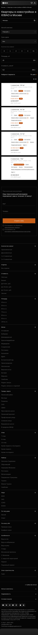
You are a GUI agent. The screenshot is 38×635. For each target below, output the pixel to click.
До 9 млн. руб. (6, 283)
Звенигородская (6, 363)
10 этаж (3, 442)
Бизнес (3, 280)
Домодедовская (6, 337)
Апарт (3, 518)
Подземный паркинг (8, 565)
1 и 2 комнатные (6, 256)
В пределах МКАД (7, 427)
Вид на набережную (8, 542)
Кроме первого (6, 449)
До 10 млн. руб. (6, 287)
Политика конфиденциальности (11, 626)
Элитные (4, 277)
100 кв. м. (4, 321)
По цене (33, 74)
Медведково (5, 343)
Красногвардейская (7, 340)
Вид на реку (5, 545)
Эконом (3, 293)
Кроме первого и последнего (10, 446)
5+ (34, 51)
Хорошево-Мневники (8, 467)
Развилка (4, 401)
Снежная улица (6, 420)
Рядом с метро (6, 382)
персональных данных (12, 227)
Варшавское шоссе (7, 424)
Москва (3, 7)
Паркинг (4, 562)
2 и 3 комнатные (6, 259)
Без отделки (5, 268)
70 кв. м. (4, 312)
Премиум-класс (6, 527)
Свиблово (4, 379)
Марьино (4, 376)
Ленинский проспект (8, 414)
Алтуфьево (5, 330)
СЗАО (3, 502)
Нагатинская (5, 366)
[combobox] (19, 32)
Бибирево (4, 334)
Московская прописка (8, 552)
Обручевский (5, 464)
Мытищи (4, 398)
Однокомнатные (6, 249)
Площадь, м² (5, 56)
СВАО (3, 407)
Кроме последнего (7, 452)
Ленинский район (7, 394)
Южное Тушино (6, 484)
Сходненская (5, 347)
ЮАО (3, 496)
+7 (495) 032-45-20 (31, 584)
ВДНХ (3, 356)
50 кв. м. (4, 305)
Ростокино (4, 350)
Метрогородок (6, 474)
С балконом (5, 555)
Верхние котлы (6, 369)
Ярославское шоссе (8, 411)
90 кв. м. (4, 318)
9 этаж (3, 439)
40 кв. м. (4, 302)
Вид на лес (5, 539)
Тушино (3, 480)
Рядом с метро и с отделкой (10, 386)
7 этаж (3, 436)
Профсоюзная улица (8, 417)
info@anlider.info (6, 624)
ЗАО (2, 499)
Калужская (5, 353)
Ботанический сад (7, 360)
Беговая (4, 373)
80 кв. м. (4, 315)
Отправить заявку (19, 220)
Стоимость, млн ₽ (7, 65)
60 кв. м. (4, 309)
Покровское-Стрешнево (9, 477)
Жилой (3, 514)
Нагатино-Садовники (8, 461)
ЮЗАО (3, 506)
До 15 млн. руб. (6, 290)
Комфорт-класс (6, 530)
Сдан (3, 574)
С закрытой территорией (9, 558)
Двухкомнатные (6, 253)
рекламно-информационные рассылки (17, 231)
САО (2, 404)
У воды (3, 549)
